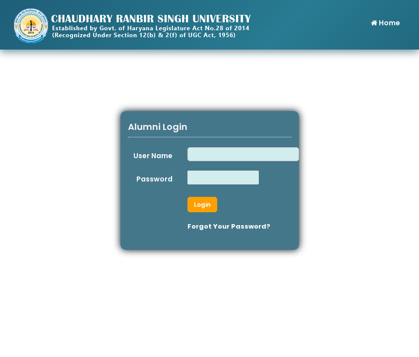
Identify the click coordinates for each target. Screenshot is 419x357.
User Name (153, 156)
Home (385, 23)
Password (154, 179)
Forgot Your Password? (228, 226)
